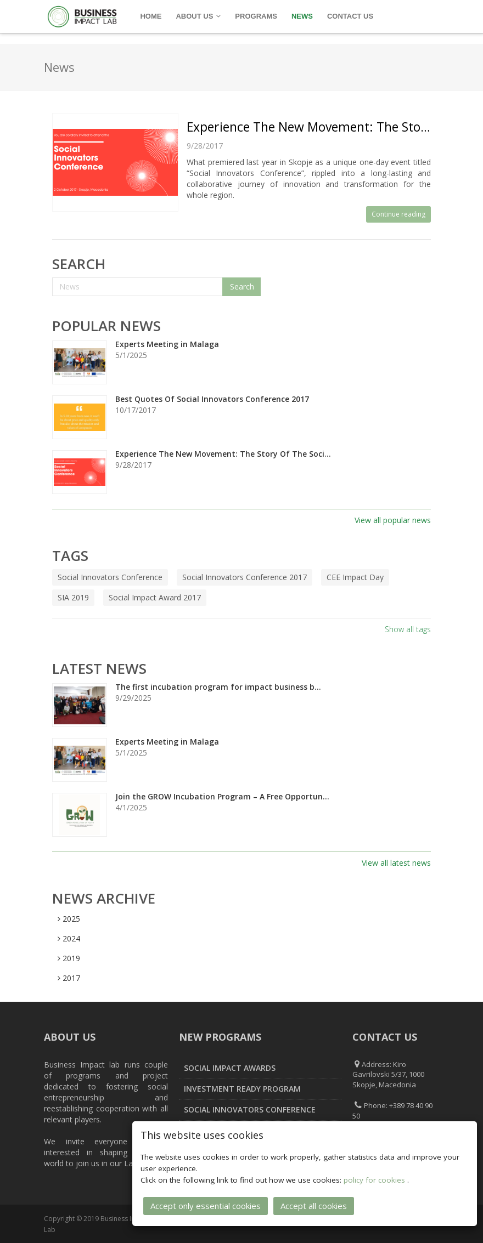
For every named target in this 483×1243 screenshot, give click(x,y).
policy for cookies (375, 1178)
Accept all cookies (313, 1204)
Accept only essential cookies (205, 1204)
